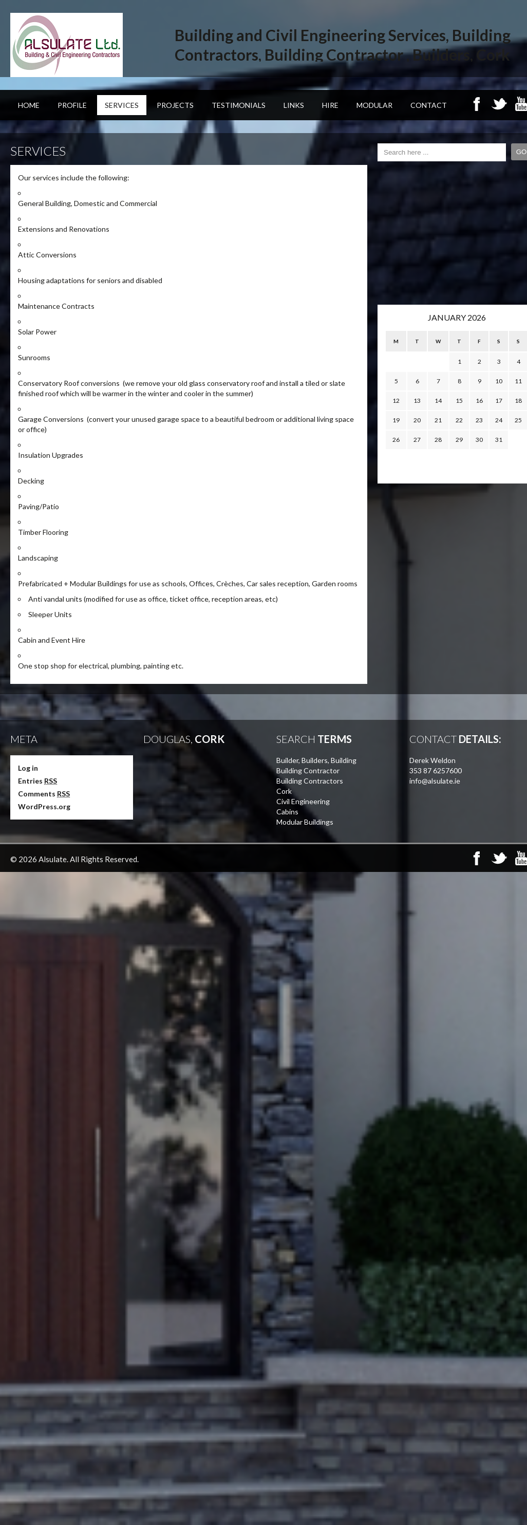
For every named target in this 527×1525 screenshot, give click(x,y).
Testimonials (239, 105)
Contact (428, 105)
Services (122, 105)
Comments (44, 793)
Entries (37, 780)
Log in (28, 768)
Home (29, 105)
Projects (175, 105)
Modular (374, 105)
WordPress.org (44, 806)
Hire (330, 105)
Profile (72, 105)
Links (294, 105)
